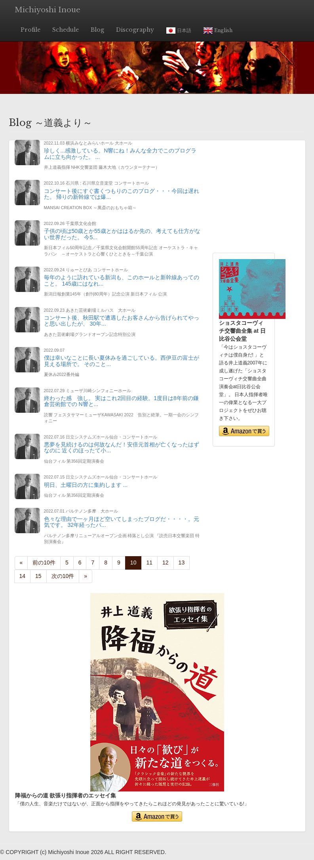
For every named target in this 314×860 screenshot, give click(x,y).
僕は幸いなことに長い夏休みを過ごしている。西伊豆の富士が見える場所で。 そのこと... (121, 361)
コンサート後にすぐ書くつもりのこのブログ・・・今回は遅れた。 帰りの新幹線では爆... (121, 194)
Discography (135, 29)
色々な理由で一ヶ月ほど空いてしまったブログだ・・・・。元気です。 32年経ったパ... (121, 522)
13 (182, 562)
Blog (97, 29)
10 (136, 562)
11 (149, 562)
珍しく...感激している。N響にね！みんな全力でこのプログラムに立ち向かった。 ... (120, 153)
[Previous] (21, 563)
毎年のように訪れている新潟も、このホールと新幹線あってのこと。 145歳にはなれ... (121, 280)
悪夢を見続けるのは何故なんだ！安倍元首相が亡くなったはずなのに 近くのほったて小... (121, 447)
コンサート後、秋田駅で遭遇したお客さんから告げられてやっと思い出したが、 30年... (121, 321)
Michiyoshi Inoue (47, 10)
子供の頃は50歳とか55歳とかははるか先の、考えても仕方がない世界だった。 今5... (122, 234)
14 (22, 576)
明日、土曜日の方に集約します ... (86, 485)
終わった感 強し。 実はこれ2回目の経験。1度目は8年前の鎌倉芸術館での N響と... (121, 401)
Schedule (65, 29)
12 (165, 562)
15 (38, 576)
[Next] (63, 576)
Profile (30, 29)
